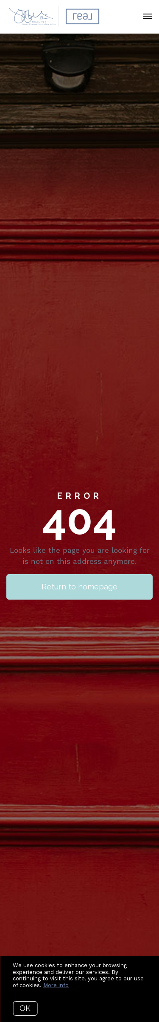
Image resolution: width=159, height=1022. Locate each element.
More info (56, 985)
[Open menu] (147, 16)
